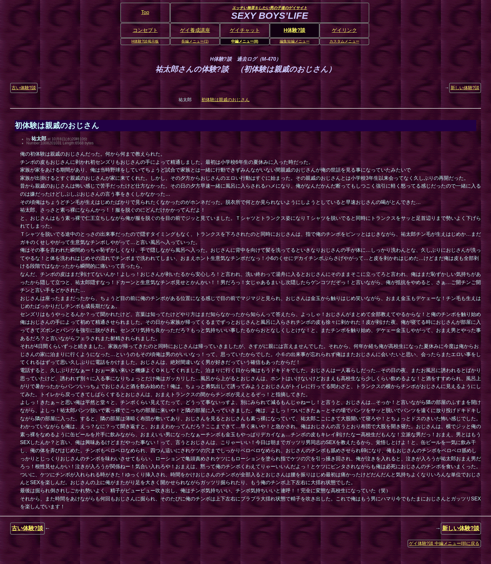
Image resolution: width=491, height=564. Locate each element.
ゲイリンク (344, 30)
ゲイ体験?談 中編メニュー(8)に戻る (444, 543)
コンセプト (145, 30)
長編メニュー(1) (195, 41)
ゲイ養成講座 (195, 30)
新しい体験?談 (465, 87)
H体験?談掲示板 (145, 41)
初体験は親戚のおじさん (225, 99)
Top (145, 12)
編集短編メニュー (295, 41)
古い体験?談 (24, 87)
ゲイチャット (245, 30)
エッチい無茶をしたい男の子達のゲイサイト (269, 7)
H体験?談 (294, 30)
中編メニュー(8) (244, 41)
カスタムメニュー (344, 41)
